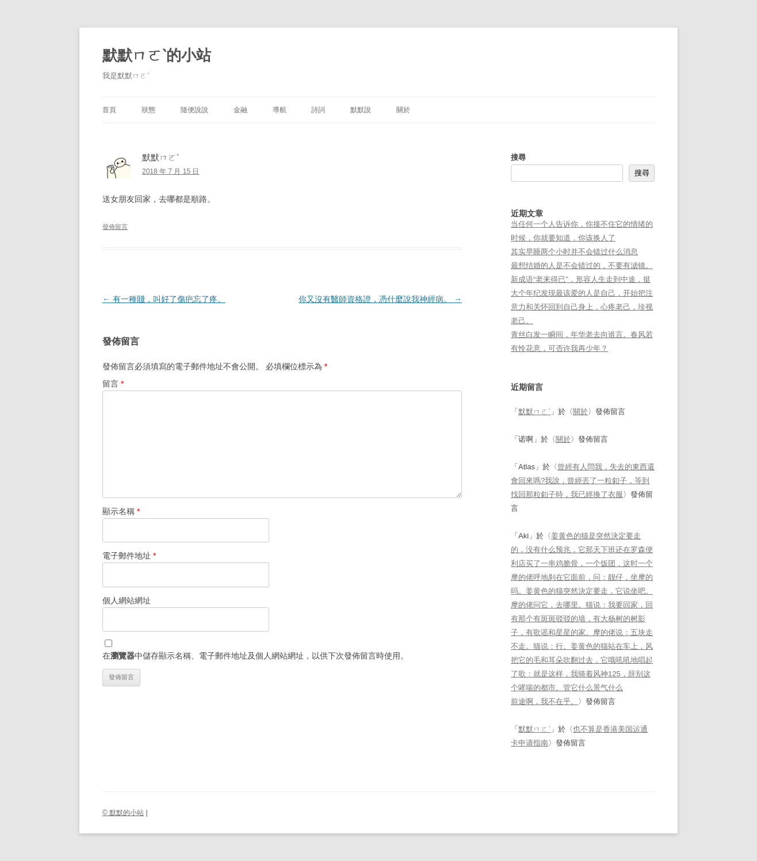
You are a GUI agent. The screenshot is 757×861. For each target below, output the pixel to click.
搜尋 (518, 157)
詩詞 (318, 110)
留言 (113, 383)
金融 (240, 110)
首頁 (109, 110)
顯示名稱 (121, 511)
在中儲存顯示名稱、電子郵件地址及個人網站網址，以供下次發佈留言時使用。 (255, 655)
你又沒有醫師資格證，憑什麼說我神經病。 (380, 299)
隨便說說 (194, 110)
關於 (403, 110)
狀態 (148, 110)
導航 (279, 110)
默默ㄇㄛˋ (534, 411)
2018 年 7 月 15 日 (170, 171)
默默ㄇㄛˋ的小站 (156, 55)
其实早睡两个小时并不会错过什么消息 (574, 251)
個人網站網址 (126, 600)
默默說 (360, 110)
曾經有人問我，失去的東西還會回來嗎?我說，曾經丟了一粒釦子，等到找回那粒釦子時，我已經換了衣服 (583, 480)
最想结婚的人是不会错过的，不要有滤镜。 (582, 265)
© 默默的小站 (123, 813)
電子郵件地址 (129, 555)
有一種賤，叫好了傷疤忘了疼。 (163, 299)
